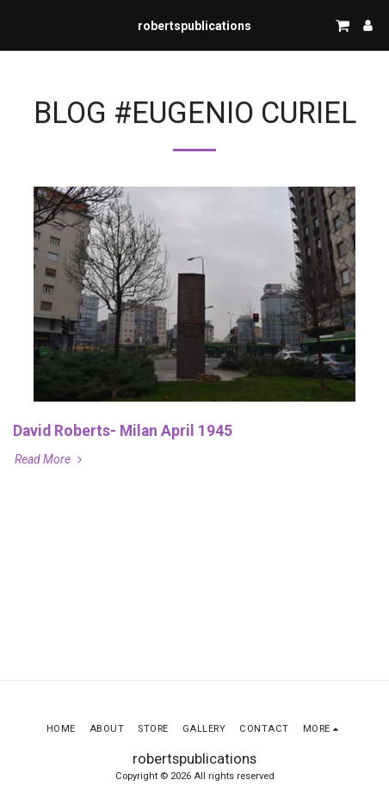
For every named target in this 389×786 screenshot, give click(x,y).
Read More (50, 459)
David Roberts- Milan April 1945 (122, 430)
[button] (19, 25)
